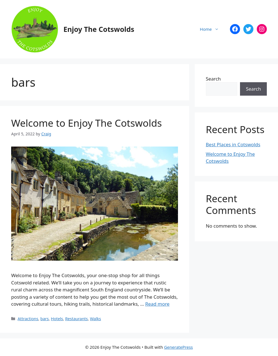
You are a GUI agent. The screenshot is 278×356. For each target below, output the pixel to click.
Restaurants (76, 318)
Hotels (57, 318)
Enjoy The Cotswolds (98, 29)
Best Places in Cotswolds (233, 144)
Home (212, 29)
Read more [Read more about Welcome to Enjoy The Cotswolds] (157, 304)
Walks (95, 318)
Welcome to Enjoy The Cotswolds (86, 122)
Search (213, 79)
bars (45, 318)
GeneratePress (178, 347)
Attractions (28, 318)
